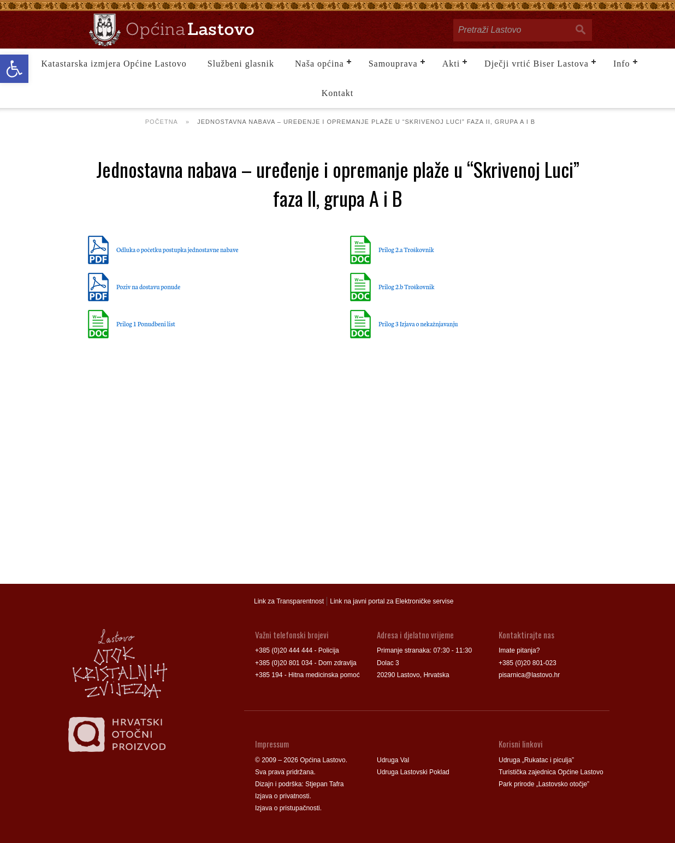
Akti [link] (451, 63)
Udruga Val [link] (393, 760)
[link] (14, 69)
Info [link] (621, 63)
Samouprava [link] (393, 63)
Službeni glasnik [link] (241, 63)
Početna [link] (161, 121)
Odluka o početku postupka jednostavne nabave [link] (177, 249)
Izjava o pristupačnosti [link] (287, 808)
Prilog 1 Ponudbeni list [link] (145, 323)
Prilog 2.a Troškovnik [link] (406, 249)
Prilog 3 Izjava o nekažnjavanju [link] (418, 323)
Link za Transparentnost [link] (289, 601)
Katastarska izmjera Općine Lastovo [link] (113, 63)
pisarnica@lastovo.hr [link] (529, 675)
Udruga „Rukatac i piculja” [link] (536, 760)
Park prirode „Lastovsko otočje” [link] (544, 784)
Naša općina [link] (319, 63)
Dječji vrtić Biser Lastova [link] (536, 63)
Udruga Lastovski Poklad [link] (413, 772)
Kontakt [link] (338, 93)
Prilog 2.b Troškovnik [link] (406, 286)
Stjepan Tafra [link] (324, 784)
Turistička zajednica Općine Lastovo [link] (551, 772)
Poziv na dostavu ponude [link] (148, 286)
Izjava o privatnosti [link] (282, 796)
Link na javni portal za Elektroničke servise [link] (391, 601)
